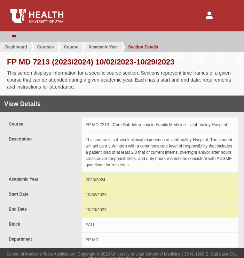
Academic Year (103, 47)
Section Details (143, 47)
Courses (45, 47)
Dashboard (16, 47)
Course (71, 47)
